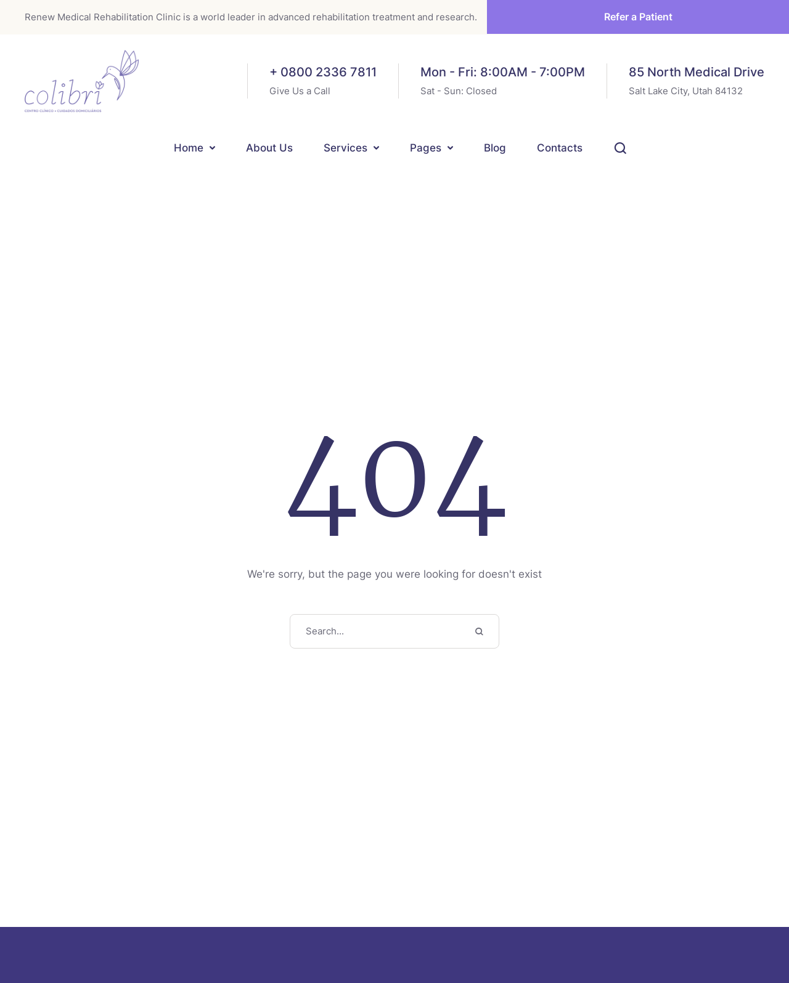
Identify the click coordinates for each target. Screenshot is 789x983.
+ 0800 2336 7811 (323, 72)
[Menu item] (194, 149)
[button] (212, 148)
